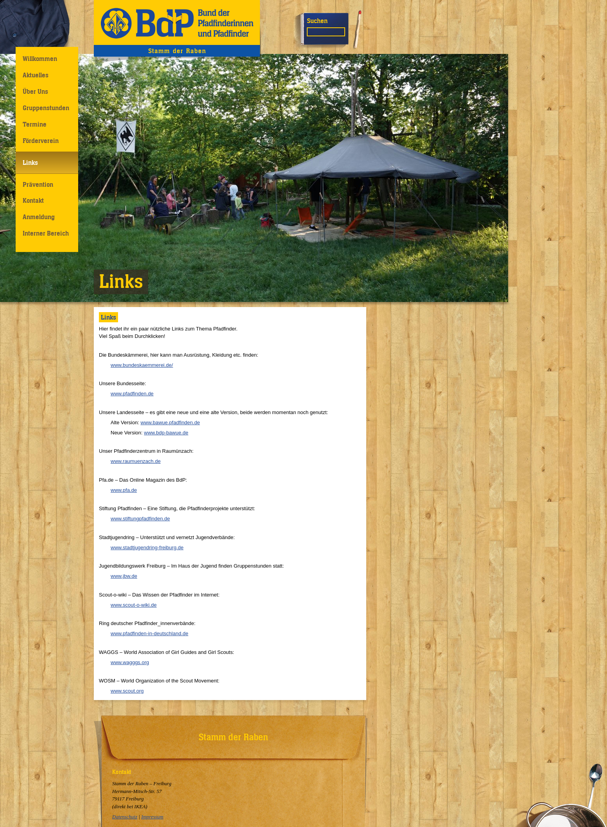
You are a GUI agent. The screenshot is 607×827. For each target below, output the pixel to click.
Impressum (152, 817)
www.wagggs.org (130, 662)
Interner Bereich (46, 233)
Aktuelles (35, 75)
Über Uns (35, 91)
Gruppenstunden (46, 108)
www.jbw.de (124, 576)
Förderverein (41, 141)
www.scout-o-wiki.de (134, 605)
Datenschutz (124, 817)
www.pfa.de (124, 490)
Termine (35, 124)
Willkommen (40, 59)
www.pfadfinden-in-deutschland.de (149, 633)
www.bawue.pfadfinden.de (170, 422)
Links (30, 162)
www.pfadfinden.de (132, 394)
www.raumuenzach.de (136, 461)
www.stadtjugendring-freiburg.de (147, 547)
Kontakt (33, 200)
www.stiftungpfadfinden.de (140, 519)
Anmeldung (39, 217)
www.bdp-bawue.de (166, 433)
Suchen (317, 21)
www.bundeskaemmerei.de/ (142, 365)
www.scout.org (127, 691)
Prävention (38, 184)
